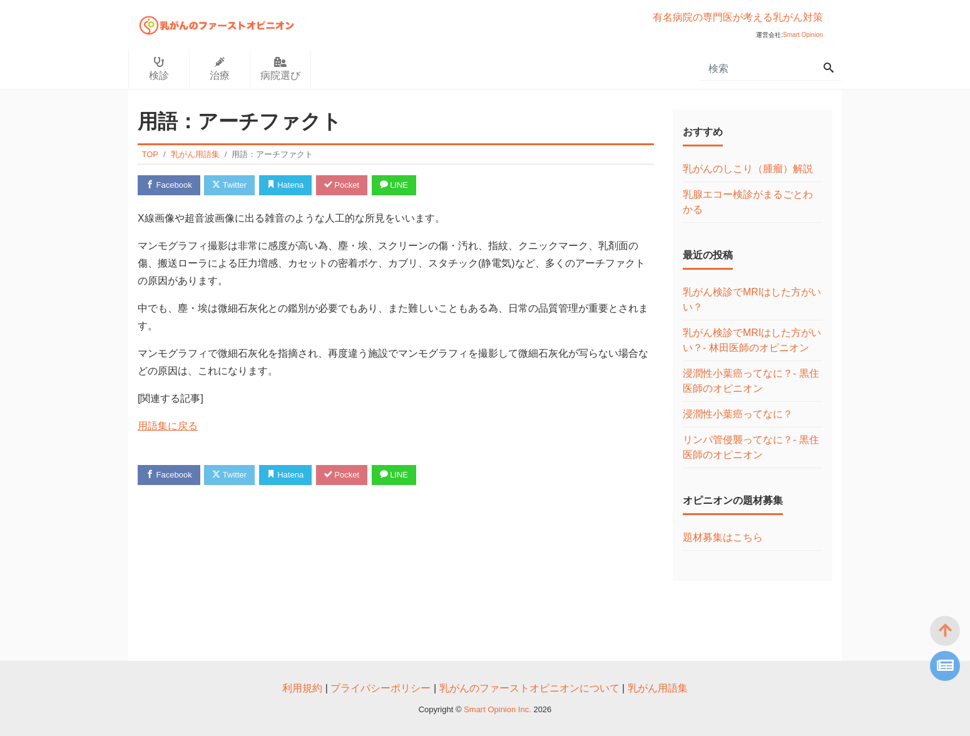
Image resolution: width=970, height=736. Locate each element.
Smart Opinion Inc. (498, 709)
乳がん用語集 (658, 688)
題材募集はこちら (723, 537)
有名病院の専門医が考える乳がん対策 (738, 17)
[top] (945, 631)
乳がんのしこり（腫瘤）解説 (748, 168)
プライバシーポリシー (380, 688)
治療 (220, 69)
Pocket (341, 185)
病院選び (280, 69)
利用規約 (302, 688)
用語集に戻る (168, 426)
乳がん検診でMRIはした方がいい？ (752, 299)
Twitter (229, 185)
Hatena (285, 185)
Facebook (169, 185)
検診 (159, 69)
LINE (394, 185)
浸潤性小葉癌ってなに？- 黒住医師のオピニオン (751, 381)
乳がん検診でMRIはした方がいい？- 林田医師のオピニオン (752, 340)
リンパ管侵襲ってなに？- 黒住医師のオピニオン (751, 447)
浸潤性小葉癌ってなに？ (738, 414)
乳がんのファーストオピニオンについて (529, 688)
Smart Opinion (803, 34)
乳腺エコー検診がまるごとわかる (748, 202)
